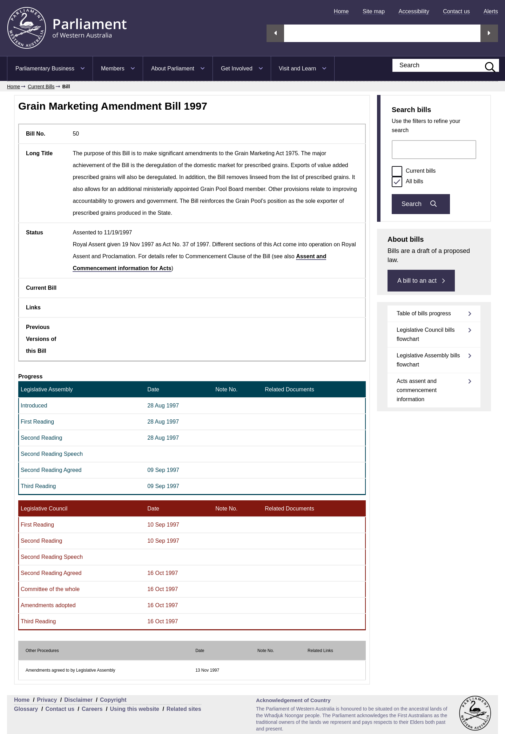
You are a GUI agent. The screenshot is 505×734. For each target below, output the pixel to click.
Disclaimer (78, 700)
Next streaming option (489, 33)
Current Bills (41, 86)
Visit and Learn (297, 68)
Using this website (134, 709)
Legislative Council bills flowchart (425, 334)
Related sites (184, 709)
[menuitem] (341, 11)
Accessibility (414, 11)
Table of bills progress (424, 313)
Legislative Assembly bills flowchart (428, 360)
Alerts (491, 11)
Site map (374, 11)
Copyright (113, 700)
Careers (92, 709)
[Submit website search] (487, 65)
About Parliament (172, 68)
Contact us (456, 11)
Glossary (26, 709)
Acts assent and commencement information (417, 390)
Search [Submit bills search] (421, 203)
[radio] (397, 171)
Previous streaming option (275, 33)
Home (341, 11)
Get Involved (236, 68)
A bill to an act (421, 280)
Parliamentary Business (44, 68)
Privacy (47, 700)
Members (112, 68)
